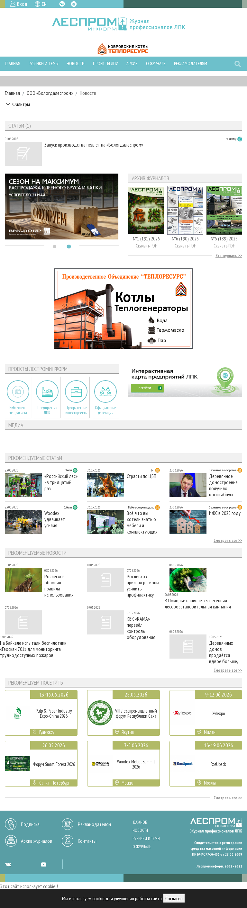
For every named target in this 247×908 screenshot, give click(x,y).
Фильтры (21, 104)
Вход (22, 4)
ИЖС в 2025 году (225, 513)
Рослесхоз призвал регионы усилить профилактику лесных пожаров (143, 585)
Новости (76, 63)
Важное (140, 822)
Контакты (87, 841)
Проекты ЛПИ (105, 63)
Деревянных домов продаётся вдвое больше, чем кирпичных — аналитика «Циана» (225, 652)
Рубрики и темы (44, 63)
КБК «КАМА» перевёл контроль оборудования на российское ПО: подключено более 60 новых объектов (143, 628)
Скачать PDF (146, 246)
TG (74, 4)
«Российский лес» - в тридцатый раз (61, 482)
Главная (12, 63)
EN (44, 4)
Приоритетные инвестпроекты (76, 410)
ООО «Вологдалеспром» (50, 93)
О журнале (156, 63)
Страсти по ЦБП (141, 476)
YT (43, 864)
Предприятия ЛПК (47, 410)
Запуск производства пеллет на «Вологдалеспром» (93, 145)
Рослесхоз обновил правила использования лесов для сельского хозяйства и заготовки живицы (59, 585)
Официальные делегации (105, 410)
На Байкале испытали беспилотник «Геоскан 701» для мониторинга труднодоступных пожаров (33, 649)
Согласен (174, 898)
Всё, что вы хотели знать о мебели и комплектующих (142, 522)
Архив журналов (36, 841)
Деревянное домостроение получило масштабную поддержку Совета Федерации (223, 485)
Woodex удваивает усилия (54, 519)
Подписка (30, 824)
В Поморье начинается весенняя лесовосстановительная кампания (198, 604)
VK (62, 4)
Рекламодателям (190, 63)
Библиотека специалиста (18, 410)
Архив (132, 63)
